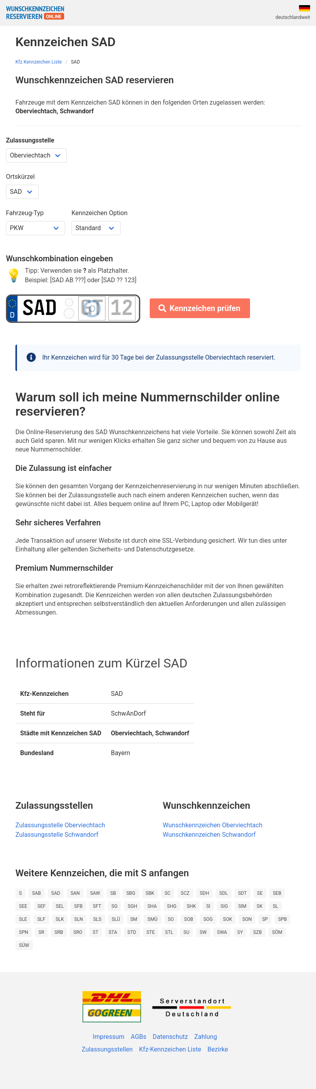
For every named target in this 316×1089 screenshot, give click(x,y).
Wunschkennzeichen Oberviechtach (212, 825)
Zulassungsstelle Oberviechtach (60, 825)
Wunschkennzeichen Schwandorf (209, 834)
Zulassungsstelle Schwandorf (56, 834)
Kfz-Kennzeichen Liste (170, 1049)
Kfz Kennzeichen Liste (38, 62)
